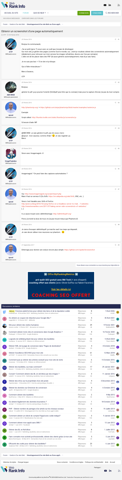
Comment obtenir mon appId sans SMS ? (25, 423)
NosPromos (13, 397)
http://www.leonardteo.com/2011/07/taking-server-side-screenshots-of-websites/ (54, 206)
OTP (4, 35)
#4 (118, 128)
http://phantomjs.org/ (30, 107)
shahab (11, 348)
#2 (118, 82)
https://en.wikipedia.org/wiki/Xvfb (61, 196)
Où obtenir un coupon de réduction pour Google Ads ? (30, 318)
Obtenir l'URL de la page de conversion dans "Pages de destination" (35, 346)
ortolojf (11, 404)
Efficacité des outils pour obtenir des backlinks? (27, 444)
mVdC (113, 313)
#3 (118, 103)
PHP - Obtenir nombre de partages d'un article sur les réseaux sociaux (36, 409)
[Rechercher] (111, 13)
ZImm (113, 320)
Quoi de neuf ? (40, 13)
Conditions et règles (76, 462)
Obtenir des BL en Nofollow (19, 430)
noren (11, 418)
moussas (12, 362)
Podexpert (12, 334)
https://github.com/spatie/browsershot (79, 250)
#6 (118, 169)
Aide (106, 462)
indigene (112, 376)
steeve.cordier (13, 327)
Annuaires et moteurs (37, 327)
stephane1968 (13, 446)
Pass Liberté (111, 341)
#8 (118, 224)
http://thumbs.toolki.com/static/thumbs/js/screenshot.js (54, 117)
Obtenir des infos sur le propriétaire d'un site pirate (28, 381)
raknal (11, 411)
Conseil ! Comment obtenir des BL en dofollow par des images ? (34, 374)
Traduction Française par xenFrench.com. (80, 477)
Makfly (112, 355)
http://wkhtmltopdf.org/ (62, 214)
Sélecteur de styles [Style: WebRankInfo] (10, 462)
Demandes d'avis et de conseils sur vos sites (42, 355)
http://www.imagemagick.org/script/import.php (43, 194)
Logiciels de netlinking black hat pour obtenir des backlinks (31, 339)
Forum (26, 13)
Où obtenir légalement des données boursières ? (28, 402)
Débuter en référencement (35, 341)
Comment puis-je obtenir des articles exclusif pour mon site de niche (36, 360)
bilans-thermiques (15, 439)
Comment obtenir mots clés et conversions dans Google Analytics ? (36, 332)
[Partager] (115, 39)
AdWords (32, 320)
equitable (112, 439)
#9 (118, 245)
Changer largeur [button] (23, 462)
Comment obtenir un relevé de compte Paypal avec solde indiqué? (35, 416)
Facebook (26, 425)
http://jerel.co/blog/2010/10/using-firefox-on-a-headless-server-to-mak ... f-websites (55, 204)
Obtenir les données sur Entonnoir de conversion (28, 388)
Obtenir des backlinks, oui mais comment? (25, 367)
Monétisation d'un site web (33, 418)
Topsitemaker (13, 383)
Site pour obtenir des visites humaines (24, 325)
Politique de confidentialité (93, 462)
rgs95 (11, 390)
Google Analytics (32, 334)
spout (113, 383)
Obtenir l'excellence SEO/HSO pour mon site (26, 353)
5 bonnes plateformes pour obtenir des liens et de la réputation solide (42, 311)
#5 (118, 148)
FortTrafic (111, 432)
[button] (48, 13)
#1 (118, 39)
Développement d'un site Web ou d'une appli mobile (41, 411)
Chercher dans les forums (33, 18)
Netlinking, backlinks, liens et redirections (44, 313)
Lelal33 (11, 376)
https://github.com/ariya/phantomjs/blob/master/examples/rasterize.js (68, 107)
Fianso (112, 362)
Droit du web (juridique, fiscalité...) (43, 383)
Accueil (111, 462)
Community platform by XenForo (47, 477)
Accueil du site (12, 13)
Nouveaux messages (12, 18)
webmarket (111, 369)
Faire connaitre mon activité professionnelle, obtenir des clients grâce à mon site (40, 437)
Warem (11, 369)
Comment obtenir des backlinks (21, 395)
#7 (118, 189)
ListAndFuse (13, 313)
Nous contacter (62, 462)
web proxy (111, 411)
